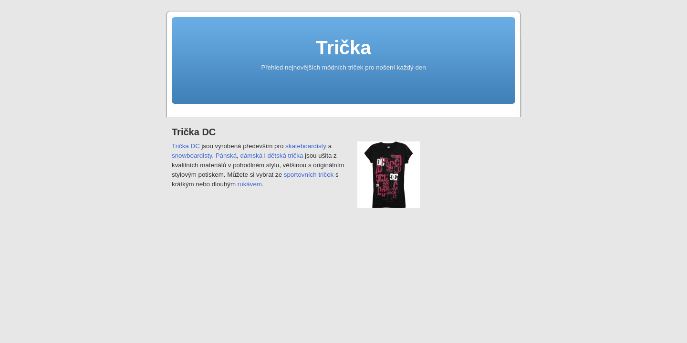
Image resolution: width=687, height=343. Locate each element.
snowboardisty (192, 155)
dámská (251, 155)
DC (195, 146)
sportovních (300, 174)
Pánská (226, 155)
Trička (343, 47)
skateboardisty (305, 146)
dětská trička (285, 155)
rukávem (250, 184)
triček (325, 174)
